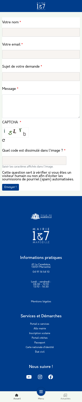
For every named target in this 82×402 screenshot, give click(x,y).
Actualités (66, 396)
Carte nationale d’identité (40, 347)
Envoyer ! (10, 187)
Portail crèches (40, 338)
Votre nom (10, 22)
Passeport (39, 343)
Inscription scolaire (39, 333)
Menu (41, 396)
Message (9, 89)
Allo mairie (40, 329)
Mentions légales (41, 301)
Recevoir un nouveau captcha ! (3, 140)
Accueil (17, 396)
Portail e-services (39, 324)
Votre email (11, 44)
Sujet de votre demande (21, 67)
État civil (39, 352)
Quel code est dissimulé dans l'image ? (32, 150)
